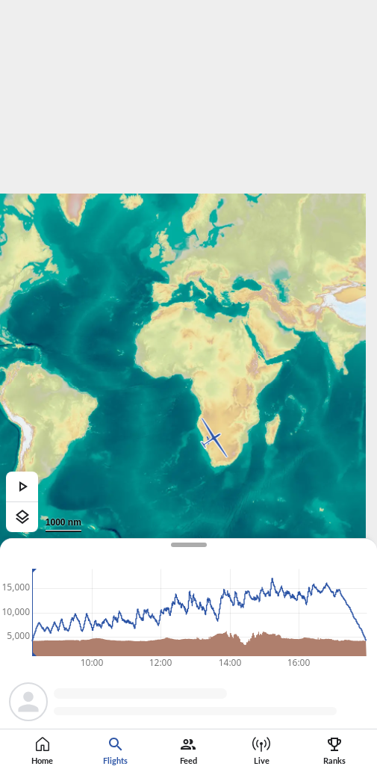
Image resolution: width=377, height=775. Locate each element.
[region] (188, 387)
